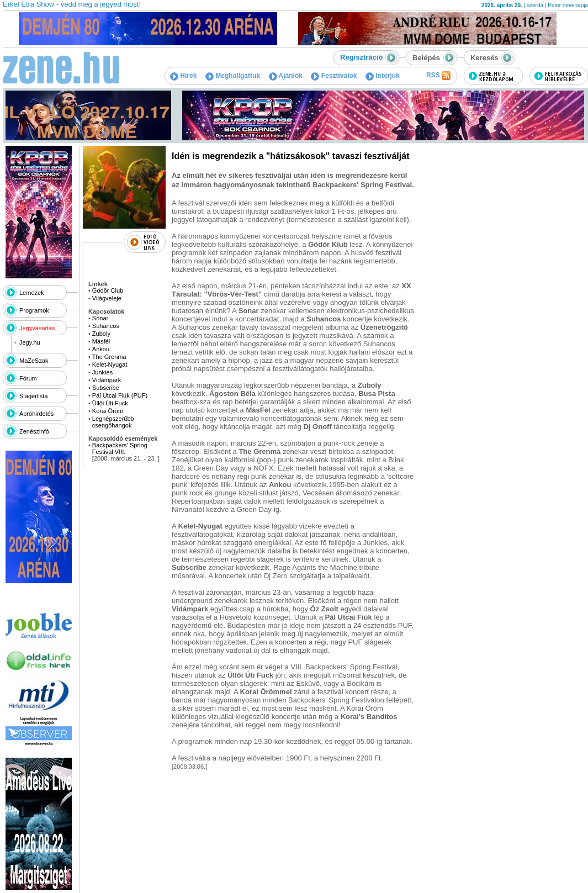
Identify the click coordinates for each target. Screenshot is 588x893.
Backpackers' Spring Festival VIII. (119, 448)
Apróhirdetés (36, 413)
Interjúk (382, 76)
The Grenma (109, 356)
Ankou (100, 349)
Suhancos (105, 326)
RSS (438, 75)
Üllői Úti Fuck (110, 403)
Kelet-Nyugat (110, 364)
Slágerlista (33, 396)
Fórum (28, 378)
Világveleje (106, 298)
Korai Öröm (107, 411)
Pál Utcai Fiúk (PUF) (119, 395)
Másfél (101, 341)
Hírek (183, 76)
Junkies (102, 372)
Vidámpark (106, 380)
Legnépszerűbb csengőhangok (113, 422)
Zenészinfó (34, 431)
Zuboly (101, 333)
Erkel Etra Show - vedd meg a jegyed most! (72, 4)
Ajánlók (286, 76)
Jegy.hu (29, 342)
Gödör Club (107, 290)
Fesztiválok (334, 76)
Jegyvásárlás (37, 328)
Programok (34, 310)
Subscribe (105, 387)
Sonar (100, 318)
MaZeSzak (34, 360)
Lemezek (31, 292)
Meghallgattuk (232, 76)
